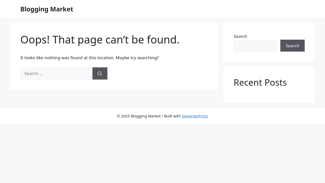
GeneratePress (195, 115)
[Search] (99, 73)
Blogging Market (46, 9)
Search (240, 36)
